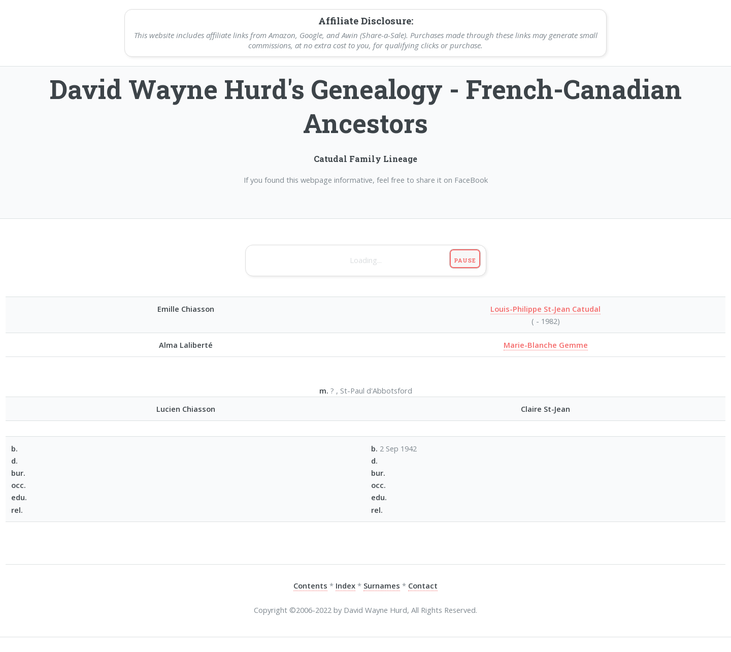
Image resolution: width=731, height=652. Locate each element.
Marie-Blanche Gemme (546, 345)
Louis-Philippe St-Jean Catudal (545, 309)
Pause (465, 260)
